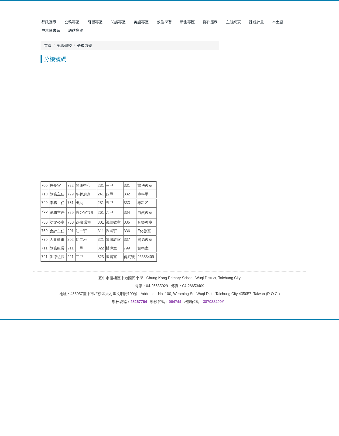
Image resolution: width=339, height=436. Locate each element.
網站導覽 (95, 30)
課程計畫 (287, 22)
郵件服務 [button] (240, 22)
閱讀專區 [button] (148, 22)
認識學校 (64, 158)
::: (43, 22)
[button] (42, 91)
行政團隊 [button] (79, 22)
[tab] (101, 144)
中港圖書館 (70, 30)
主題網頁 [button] (264, 22)
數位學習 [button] (194, 22)
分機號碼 (84, 158)
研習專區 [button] (125, 22)
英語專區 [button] (171, 22)
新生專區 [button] (217, 22)
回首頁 (58, 22)
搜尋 (295, 7)
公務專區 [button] (102, 22)
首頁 (47, 158)
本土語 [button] (47, 30)
